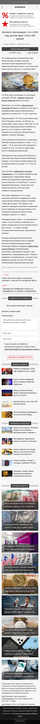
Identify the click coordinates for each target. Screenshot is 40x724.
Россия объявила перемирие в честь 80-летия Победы (25, 413)
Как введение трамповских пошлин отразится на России (24, 440)
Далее (6, 285)
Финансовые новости (20, 49)
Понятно (20, 721)
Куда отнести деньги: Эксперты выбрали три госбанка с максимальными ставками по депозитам (25, 430)
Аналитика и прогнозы (20, 423)
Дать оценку (33, 53)
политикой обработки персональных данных (21, 349)
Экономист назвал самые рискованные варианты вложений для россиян (23, 473)
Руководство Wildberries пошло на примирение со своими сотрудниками (19, 290)
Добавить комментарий (20, 357)
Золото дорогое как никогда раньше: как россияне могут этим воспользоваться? (24, 452)
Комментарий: (8, 315)
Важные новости (20, 364)
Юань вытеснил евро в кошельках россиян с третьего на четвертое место (19, 279)
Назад (5, 274)
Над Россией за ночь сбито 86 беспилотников (25, 403)
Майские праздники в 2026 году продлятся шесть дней (24, 370)
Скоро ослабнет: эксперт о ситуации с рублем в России (24, 462)
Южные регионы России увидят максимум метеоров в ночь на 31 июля (25, 393)
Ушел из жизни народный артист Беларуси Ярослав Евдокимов (23, 382)
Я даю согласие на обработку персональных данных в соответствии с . (21, 348)
